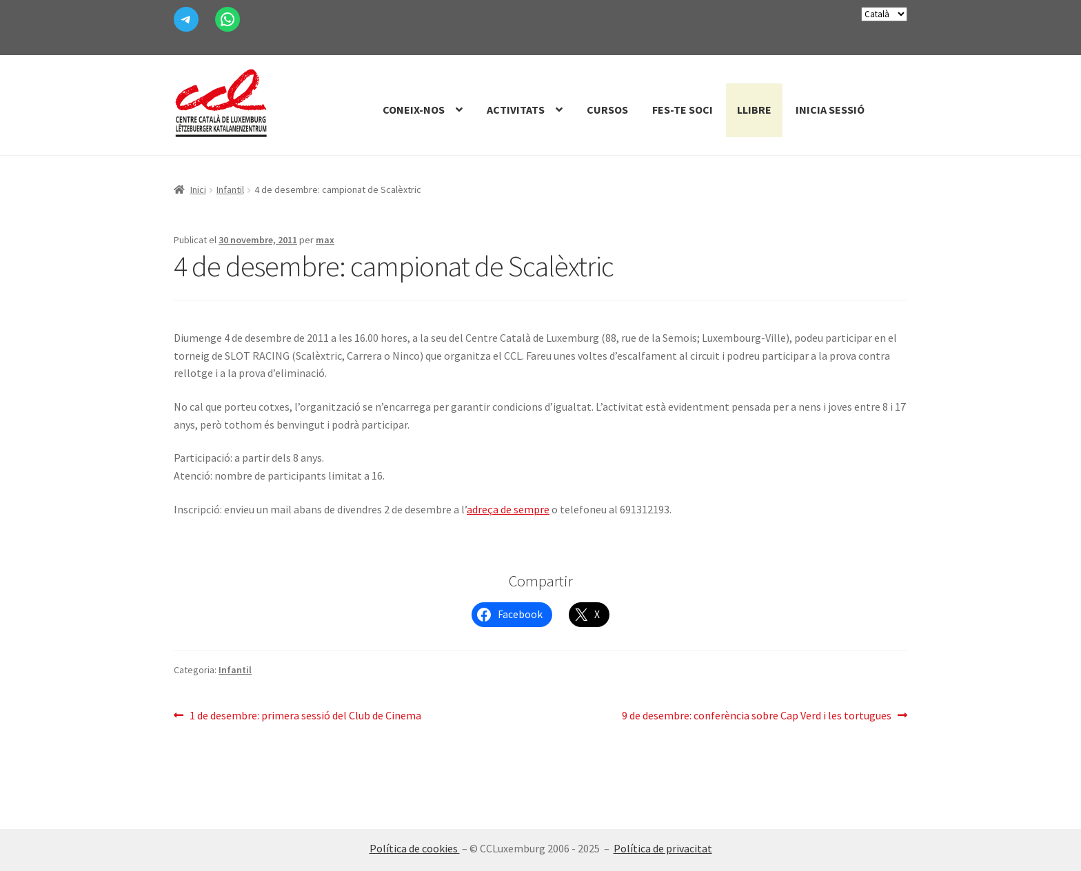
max (325, 240)
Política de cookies (415, 848)
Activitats (516, 109)
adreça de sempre (508, 509)
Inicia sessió (830, 109)
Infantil (230, 189)
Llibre (754, 109)
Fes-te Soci (682, 109)
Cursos (607, 109)
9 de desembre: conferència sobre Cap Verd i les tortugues (756, 716)
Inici (198, 189)
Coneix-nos (414, 109)
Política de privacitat (663, 848)
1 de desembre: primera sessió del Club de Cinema (305, 716)
